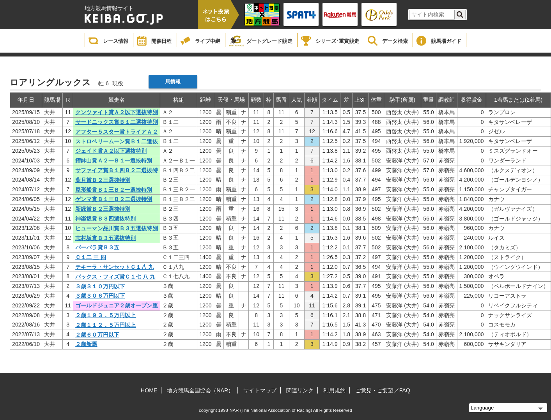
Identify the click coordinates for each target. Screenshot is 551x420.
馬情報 (173, 82)
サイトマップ (259, 390)
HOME (149, 390)
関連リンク (300, 390)
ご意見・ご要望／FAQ (382, 390)
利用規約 (334, 390)
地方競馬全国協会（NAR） (200, 390)
